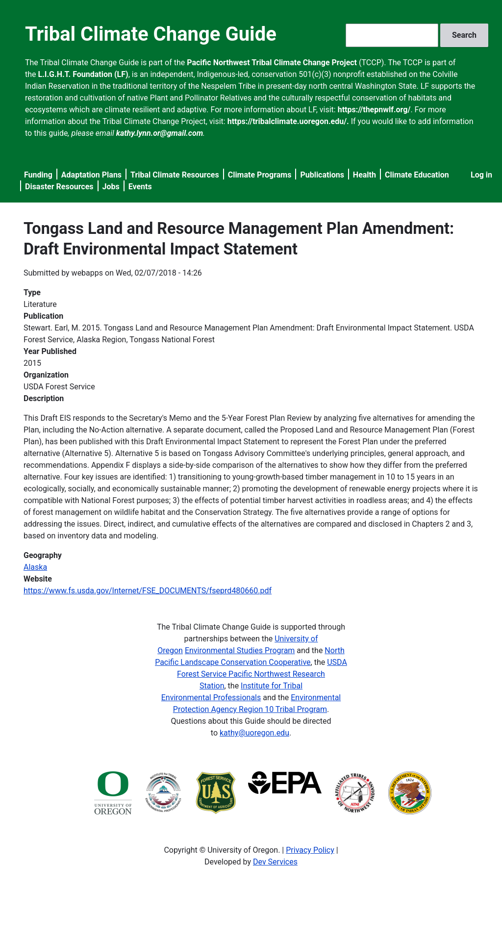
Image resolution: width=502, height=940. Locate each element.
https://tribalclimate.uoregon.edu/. (288, 121)
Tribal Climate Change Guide (150, 34)
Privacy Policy (310, 850)
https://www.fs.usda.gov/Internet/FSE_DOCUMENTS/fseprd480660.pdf (148, 590)
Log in (481, 174)
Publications (322, 174)
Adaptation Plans (91, 174)
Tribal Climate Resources (174, 174)
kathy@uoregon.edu (254, 732)
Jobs (111, 186)
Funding (38, 174)
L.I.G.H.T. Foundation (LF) (83, 74)
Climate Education (417, 174)
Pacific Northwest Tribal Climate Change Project (272, 62)
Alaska (35, 567)
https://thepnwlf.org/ (374, 109)
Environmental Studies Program (240, 650)
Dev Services (275, 861)
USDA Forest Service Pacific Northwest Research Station (262, 674)
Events (140, 186)
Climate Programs (260, 174)
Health (364, 174)
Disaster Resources (59, 186)
